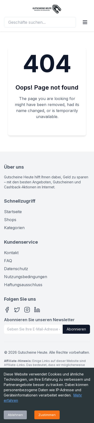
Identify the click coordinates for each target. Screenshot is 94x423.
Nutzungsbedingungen (25, 276)
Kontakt (11, 252)
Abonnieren (76, 329)
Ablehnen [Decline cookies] (15, 415)
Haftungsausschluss (23, 284)
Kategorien (14, 227)
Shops (10, 219)
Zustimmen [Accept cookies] (47, 415)
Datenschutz (16, 268)
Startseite (13, 211)
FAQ (8, 260)
